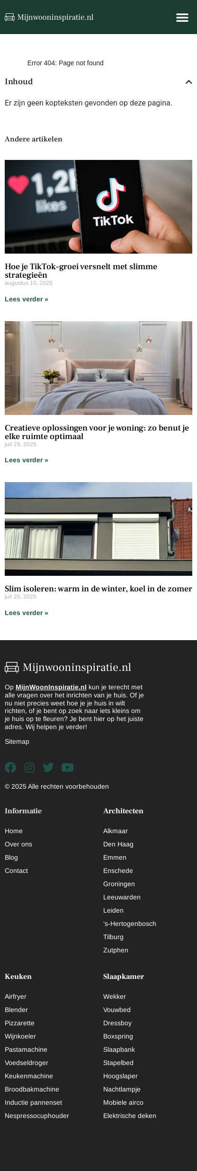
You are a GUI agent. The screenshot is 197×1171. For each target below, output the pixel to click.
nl (84, 687)
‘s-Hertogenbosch (129, 923)
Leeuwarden (122, 897)
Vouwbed (117, 1009)
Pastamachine (26, 1049)
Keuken (18, 976)
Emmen (114, 857)
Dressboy (117, 1023)
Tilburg (113, 937)
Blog (11, 857)
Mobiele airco (123, 1102)
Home (14, 831)
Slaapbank (119, 1049)
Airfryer (16, 996)
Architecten (123, 811)
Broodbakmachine (32, 1089)
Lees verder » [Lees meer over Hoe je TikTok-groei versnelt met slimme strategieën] (26, 299)
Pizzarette (20, 1023)
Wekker (114, 996)
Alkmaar (115, 831)
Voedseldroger (26, 1062)
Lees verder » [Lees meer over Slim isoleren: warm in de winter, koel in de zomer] (26, 612)
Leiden (113, 910)
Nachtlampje (122, 1089)
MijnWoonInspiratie (47, 687)
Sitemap (17, 741)
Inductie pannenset (33, 1102)
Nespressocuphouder (37, 1115)
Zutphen (115, 950)
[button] (182, 17)
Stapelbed (118, 1062)
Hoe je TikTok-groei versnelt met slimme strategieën (81, 271)
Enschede (118, 870)
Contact (16, 870)
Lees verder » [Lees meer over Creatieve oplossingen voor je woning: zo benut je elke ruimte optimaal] (26, 460)
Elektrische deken (129, 1115)
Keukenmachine (29, 1076)
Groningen (119, 884)
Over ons (18, 844)
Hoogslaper (120, 1076)
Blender (16, 1009)
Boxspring (118, 1036)
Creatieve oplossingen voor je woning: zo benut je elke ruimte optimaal (97, 432)
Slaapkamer (123, 976)
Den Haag (118, 844)
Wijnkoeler (20, 1036)
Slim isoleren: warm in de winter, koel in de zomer (98, 588)
